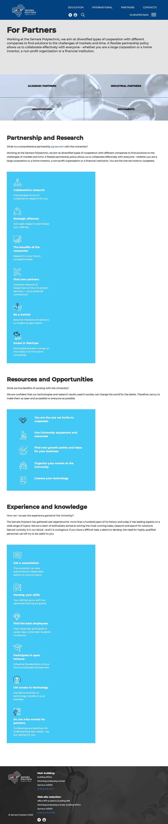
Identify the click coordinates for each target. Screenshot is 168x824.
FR (138, 15)
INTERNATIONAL (102, 7)
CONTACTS (150, 7)
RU (131, 15)
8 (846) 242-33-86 (46, 812)
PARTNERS (127, 7)
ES (135, 15)
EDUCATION (75, 7)
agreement (57, 146)
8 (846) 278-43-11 (45, 789)
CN (143, 15)
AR (146, 15)
